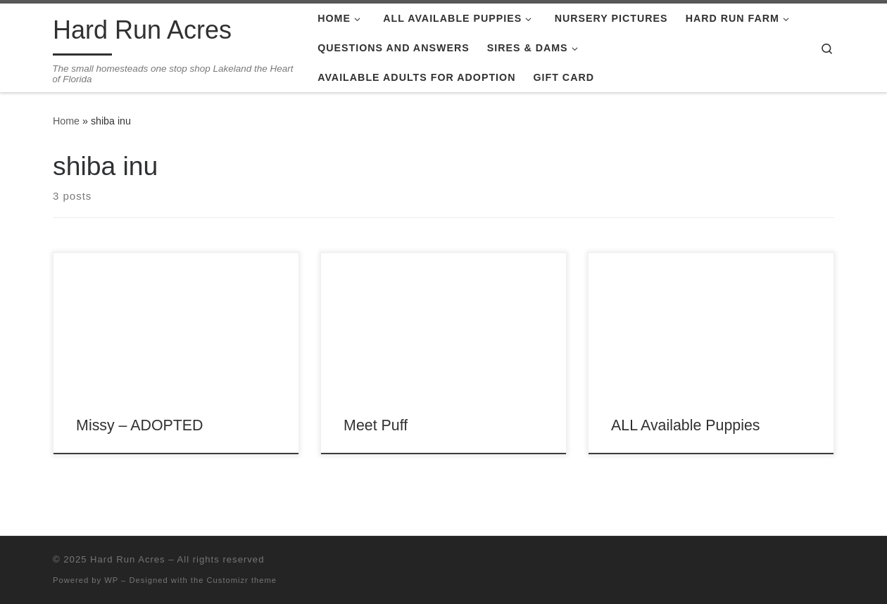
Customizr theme (242, 580)
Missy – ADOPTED (139, 425)
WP (111, 580)
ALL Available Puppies (685, 425)
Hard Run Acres (127, 559)
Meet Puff (376, 425)
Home (66, 121)
